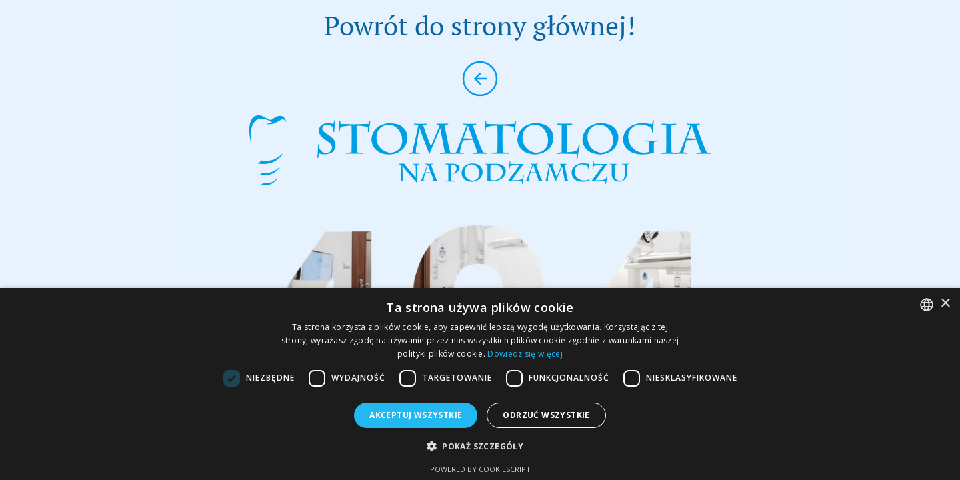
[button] (480, 446)
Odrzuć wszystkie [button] (546, 415)
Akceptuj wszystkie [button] (415, 415)
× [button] (945, 304)
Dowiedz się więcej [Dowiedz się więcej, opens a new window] (524, 353)
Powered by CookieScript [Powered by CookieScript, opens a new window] (480, 469)
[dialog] (480, 384)
